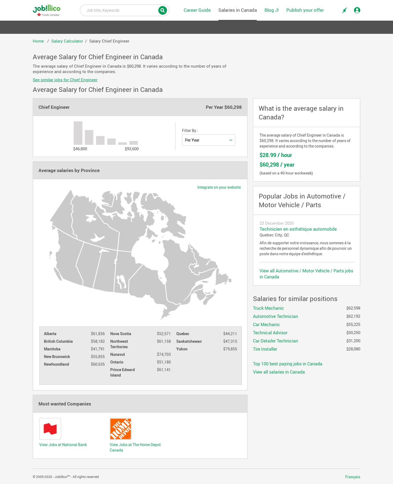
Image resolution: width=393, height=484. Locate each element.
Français (352, 476)
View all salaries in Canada (279, 372)
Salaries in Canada (237, 10)
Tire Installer (265, 349)
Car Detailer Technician (275, 341)
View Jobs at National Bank (63, 444)
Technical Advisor (270, 333)
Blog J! (271, 10)
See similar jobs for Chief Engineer (65, 79)
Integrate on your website (219, 187)
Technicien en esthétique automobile (298, 229)
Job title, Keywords (124, 9)
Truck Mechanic (268, 308)
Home (39, 41)
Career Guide (197, 10)
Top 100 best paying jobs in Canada (287, 364)
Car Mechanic (266, 324)
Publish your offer (305, 10)
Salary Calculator (67, 41)
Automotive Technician (275, 316)
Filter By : (190, 130)
